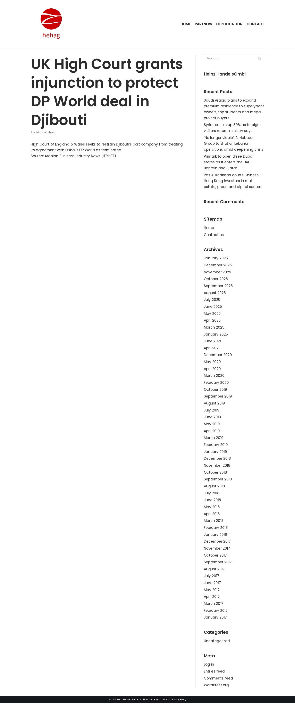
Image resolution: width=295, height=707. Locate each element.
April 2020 (212, 370)
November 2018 (217, 467)
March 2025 (214, 329)
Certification (229, 24)
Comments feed (218, 682)
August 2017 (214, 572)
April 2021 (212, 349)
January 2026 (216, 259)
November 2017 (217, 551)
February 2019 (216, 447)
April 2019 (212, 433)
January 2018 (215, 537)
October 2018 (215, 474)
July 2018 (211, 495)
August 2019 (214, 405)
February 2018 (216, 530)
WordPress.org (216, 689)
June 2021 (212, 342)
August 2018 (214, 488)
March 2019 (214, 440)
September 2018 (218, 481)
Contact (255, 24)
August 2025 (215, 294)
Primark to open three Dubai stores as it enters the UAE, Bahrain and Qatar (228, 162)
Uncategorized (217, 644)
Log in (209, 668)
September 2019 (218, 398)
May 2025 (212, 315)
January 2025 (216, 335)
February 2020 (216, 384)
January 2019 (215, 454)
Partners (203, 24)
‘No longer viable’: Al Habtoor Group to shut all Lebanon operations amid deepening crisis (233, 144)
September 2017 (218, 565)
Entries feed (214, 675)
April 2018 (212, 516)
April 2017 (212, 600)
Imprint (166, 703)
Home (185, 24)
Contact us (214, 235)
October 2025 (216, 280)
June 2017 (212, 586)
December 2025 (218, 266)
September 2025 (218, 287)
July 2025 (212, 301)
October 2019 (215, 391)
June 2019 (212, 419)
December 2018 (217, 461)
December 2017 (217, 544)
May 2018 (212, 509)
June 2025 (213, 308)
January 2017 (215, 621)
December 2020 (218, 356)
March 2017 (213, 607)
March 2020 (214, 377)
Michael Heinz (46, 132)
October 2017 (215, 558)
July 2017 (211, 579)
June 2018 (212, 502)
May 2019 (212, 426)
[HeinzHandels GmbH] (51, 24)
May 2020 (212, 363)
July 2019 (211, 412)
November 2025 (218, 273)
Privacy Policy (179, 703)
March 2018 (214, 523)
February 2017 (216, 614)
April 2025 (212, 322)
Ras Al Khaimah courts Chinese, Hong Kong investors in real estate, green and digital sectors (233, 181)
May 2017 (212, 593)
